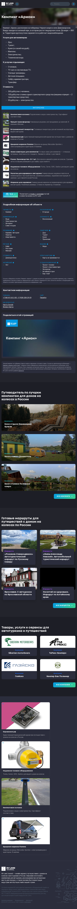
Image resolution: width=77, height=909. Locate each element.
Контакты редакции (7, 900)
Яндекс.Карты (8, 307)
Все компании (64, 685)
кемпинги (21, 370)
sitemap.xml (29, 900)
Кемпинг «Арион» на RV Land (11, 365)
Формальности (19, 900)
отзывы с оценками (36, 194)
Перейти (43, 298)
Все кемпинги (64, 496)
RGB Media (27, 902)
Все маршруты (64, 606)
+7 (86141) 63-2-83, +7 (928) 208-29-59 (17, 298)
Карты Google (8, 305)
